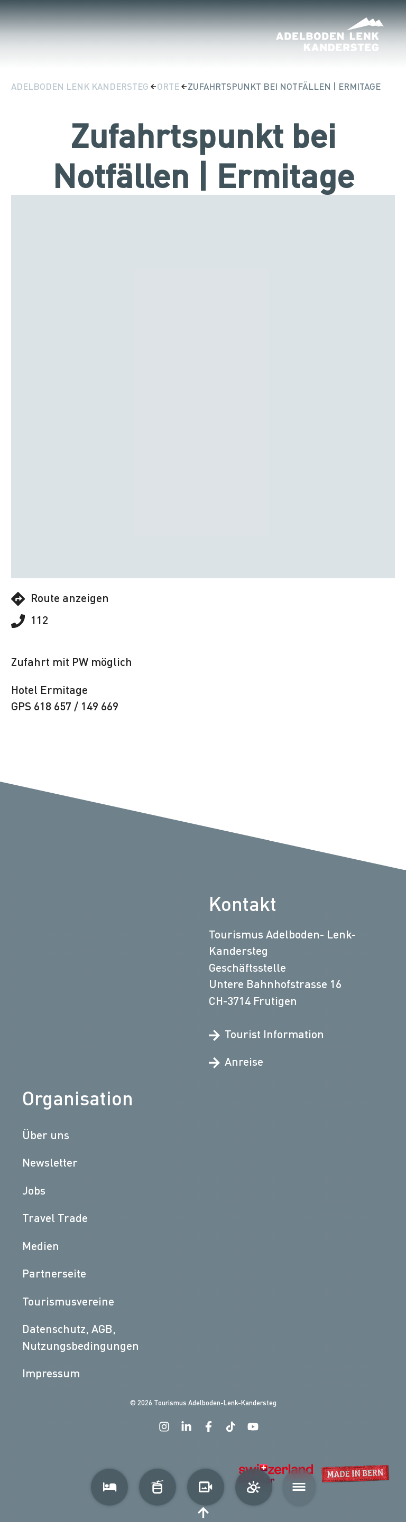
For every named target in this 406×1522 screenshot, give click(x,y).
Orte (169, 86)
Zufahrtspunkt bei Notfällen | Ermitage (284, 86)
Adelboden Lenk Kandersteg (81, 86)
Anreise (236, 1061)
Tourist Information (266, 1033)
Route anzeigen (60, 598)
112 (29, 620)
